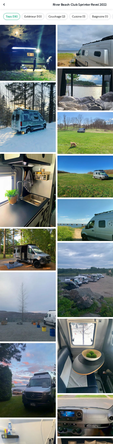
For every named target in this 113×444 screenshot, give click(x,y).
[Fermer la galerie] (4, 4)
